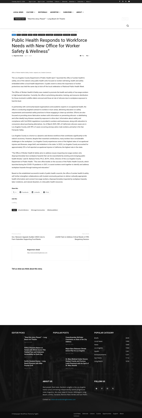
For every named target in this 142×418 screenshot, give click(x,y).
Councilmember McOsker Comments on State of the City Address (76, 339)
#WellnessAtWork (52, 210)
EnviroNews (67, 35)
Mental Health (58, 35)
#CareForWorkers (23, 210)
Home (14, 32)
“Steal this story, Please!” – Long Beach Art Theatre (46, 19)
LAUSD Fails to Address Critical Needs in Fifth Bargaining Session (72, 238)
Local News (41, 35)
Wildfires (74, 35)
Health (30, 35)
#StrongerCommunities (38, 210)
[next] (126, 19)
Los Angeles (49, 35)
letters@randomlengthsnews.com (63, 399)
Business (24, 35)
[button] (127, 25)
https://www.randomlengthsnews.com (37, 253)
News (19, 32)
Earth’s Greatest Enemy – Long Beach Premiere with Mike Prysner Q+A (35, 363)
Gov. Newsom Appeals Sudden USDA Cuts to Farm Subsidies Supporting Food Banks (28, 238)
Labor (35, 35)
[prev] (123, 19)
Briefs (25, 32)
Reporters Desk (18, 56)
